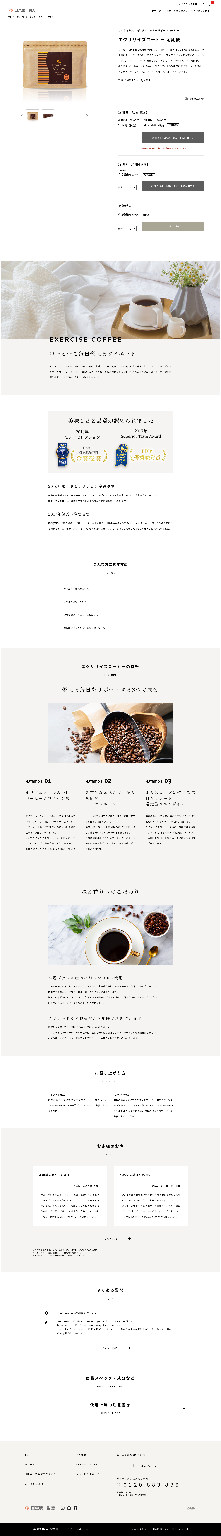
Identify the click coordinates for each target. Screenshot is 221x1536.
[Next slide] (87, 115)
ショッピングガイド (201, 10)
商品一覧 (156, 10)
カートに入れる (172, 226)
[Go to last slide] (22, 115)
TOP (9, 17)
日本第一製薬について (176, 10)
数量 (120, 187)
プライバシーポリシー (76, 1529)
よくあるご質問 (34, 1483)
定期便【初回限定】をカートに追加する (172, 137)
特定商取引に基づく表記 (45, 1529)
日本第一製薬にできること (40, 1473)
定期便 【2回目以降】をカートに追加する (172, 185)
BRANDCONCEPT (87, 1464)
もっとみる (117, 1239)
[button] (32, 115)
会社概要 (81, 1454)
